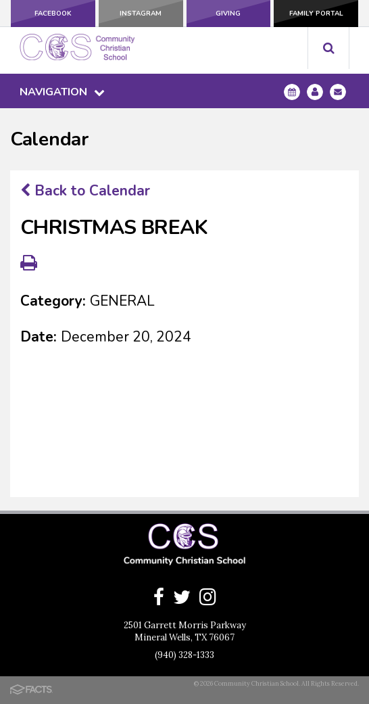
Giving (228, 13)
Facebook (53, 13)
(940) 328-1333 (184, 655)
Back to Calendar (85, 190)
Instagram (141, 13)
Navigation (62, 92)
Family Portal (316, 13)
